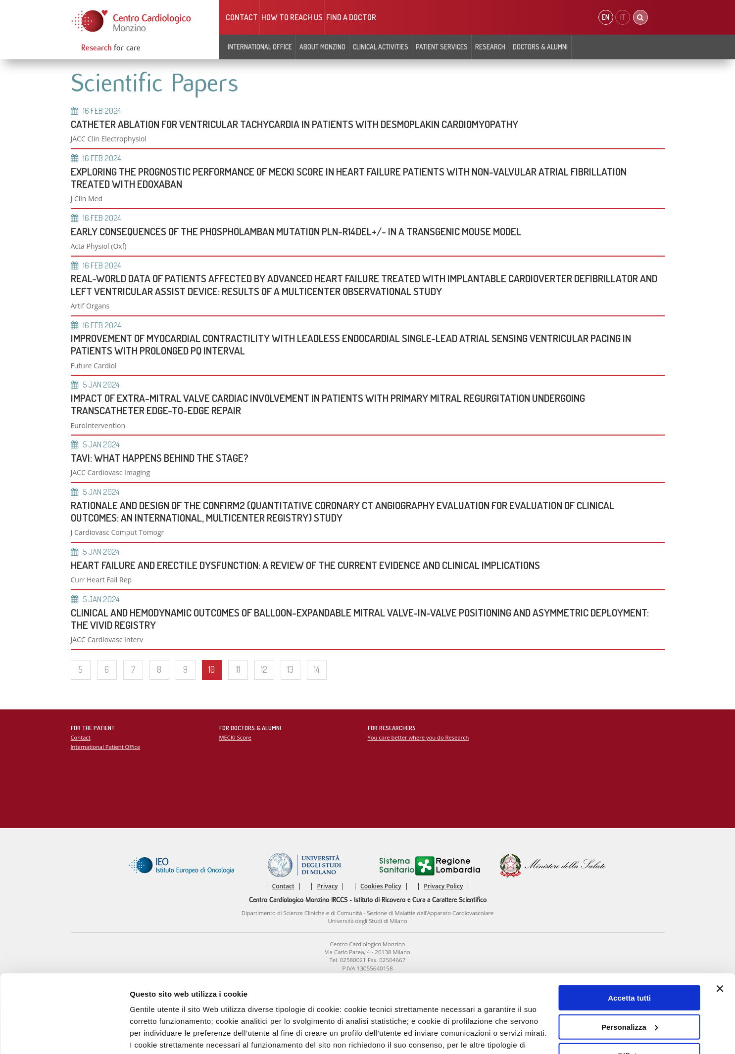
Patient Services (442, 47)
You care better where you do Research (418, 737)
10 (211, 669)
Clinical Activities (380, 47)
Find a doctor (351, 17)
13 (290, 669)
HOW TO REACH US (292, 17)
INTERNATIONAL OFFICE (260, 47)
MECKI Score (235, 737)
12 (264, 669)
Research (490, 47)
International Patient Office (106, 746)
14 (317, 669)
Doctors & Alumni (540, 47)
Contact (242, 17)
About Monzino (322, 47)
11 (238, 669)
